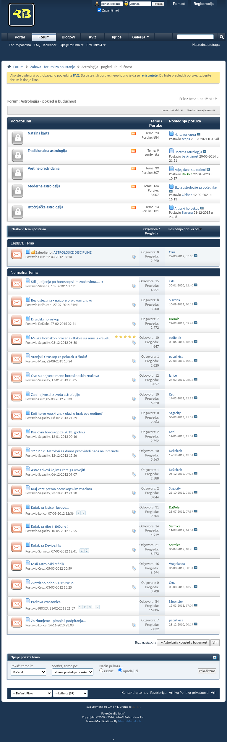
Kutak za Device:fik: (46, 545)
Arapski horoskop (186, 208)
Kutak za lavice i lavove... (50, 507)
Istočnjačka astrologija (45, 207)
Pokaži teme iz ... (24, 666)
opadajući (128, 670)
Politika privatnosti (194, 692)
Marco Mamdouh (129, 721)
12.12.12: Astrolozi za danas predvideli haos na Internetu (75, 451)
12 (157, 375)
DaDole (43, 324)
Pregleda (151, 233)
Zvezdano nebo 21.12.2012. (52, 583)
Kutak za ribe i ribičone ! (49, 526)
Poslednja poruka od (185, 229)
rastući (106, 670)
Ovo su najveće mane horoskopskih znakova (65, 375)
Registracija (204, 4)
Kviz (92, 37)
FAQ (37, 45)
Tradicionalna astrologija (47, 150)
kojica (42, 513)
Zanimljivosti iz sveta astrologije (55, 394)
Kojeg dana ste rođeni (189, 170)
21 (157, 545)
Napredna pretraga (206, 44)
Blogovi (68, 37)
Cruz (41, 257)
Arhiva (174, 692)
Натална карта (185, 134)
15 (157, 281)
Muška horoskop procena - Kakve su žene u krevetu (71, 338)
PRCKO (43, 608)
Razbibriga (158, 692)
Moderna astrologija (44, 186)
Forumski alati (171, 110)
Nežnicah (44, 305)
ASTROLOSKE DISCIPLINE (72, 252)
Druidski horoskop (45, 319)
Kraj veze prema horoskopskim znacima (61, 489)
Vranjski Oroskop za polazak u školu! (59, 356)
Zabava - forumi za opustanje (52, 66)
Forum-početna (20, 45)
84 (157, 602)
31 (157, 507)
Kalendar (49, 45)
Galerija (141, 36)
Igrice (116, 37)
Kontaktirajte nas (135, 692)
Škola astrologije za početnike (195, 187)
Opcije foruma (70, 45)
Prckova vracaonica (46, 602)
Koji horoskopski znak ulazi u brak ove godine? (67, 413)
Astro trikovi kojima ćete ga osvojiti (58, 470)
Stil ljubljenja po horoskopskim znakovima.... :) (67, 281)
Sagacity (44, 343)
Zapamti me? (108, 10)
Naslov (17, 229)
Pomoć (179, 4)
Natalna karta (38, 133)
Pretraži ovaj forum (200, 110)
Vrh (215, 642)
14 (157, 526)
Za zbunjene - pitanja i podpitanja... (58, 620)
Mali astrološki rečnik (47, 564)
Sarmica (44, 551)
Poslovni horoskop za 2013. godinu (58, 432)
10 (157, 338)
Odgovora (150, 229)
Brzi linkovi (94, 45)
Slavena (43, 286)
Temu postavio (35, 229)
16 (157, 564)
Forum (43, 37)
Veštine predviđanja (44, 168)
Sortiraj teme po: (65, 666)
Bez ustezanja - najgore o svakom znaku (61, 300)
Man (41, 361)
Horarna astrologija (188, 152)
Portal (20, 37)
